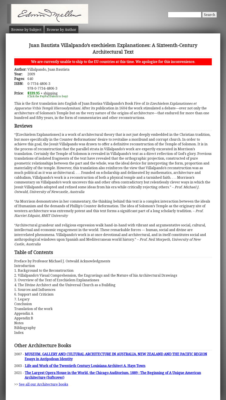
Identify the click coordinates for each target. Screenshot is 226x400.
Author (61, 29)
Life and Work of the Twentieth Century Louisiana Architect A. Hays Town (85, 365)
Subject (26, 29)
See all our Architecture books (43, 384)
